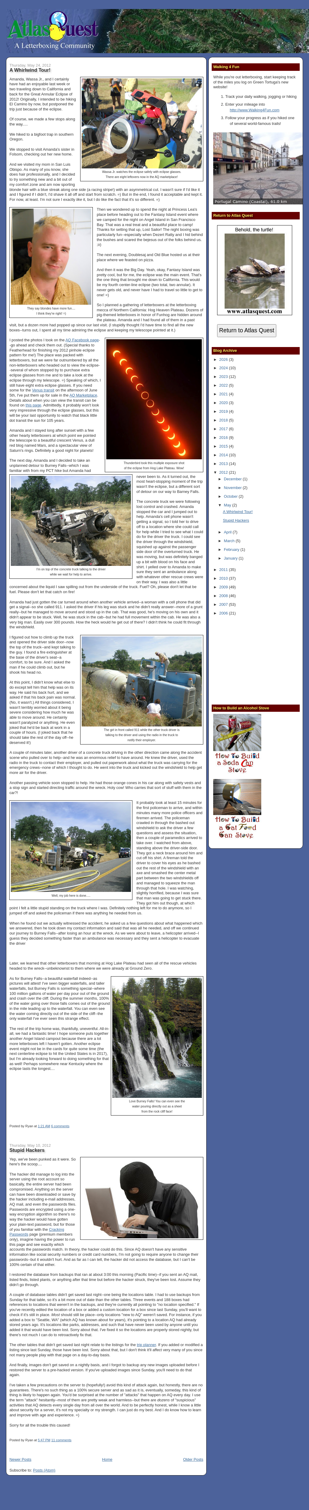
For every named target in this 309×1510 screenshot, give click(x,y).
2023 (224, 376)
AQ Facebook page (82, 340)
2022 (224, 385)
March (229, 541)
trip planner (146, 1344)
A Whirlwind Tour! (29, 70)
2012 (224, 472)
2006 (224, 613)
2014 (224, 455)
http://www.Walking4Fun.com (254, 110)
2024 (224, 368)
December (233, 479)
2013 (224, 463)
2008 (224, 595)
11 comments (61, 1440)
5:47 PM (44, 1440)
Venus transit (43, 390)
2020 (224, 402)
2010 (224, 578)
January (231, 558)
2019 (224, 411)
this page (33, 405)
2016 (224, 437)
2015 (224, 446)
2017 (224, 429)
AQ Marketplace (83, 395)
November (233, 487)
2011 (224, 569)
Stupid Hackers (26, 1150)
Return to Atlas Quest (246, 330)
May (228, 505)
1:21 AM (44, 1126)
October (231, 496)
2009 (224, 587)
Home (107, 1459)
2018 (224, 420)
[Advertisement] (250, 659)
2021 (224, 394)
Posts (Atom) (44, 1470)
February (232, 549)
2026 (224, 359)
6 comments (60, 1126)
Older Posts (193, 1459)
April (228, 532)
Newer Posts (20, 1459)
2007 (224, 604)
